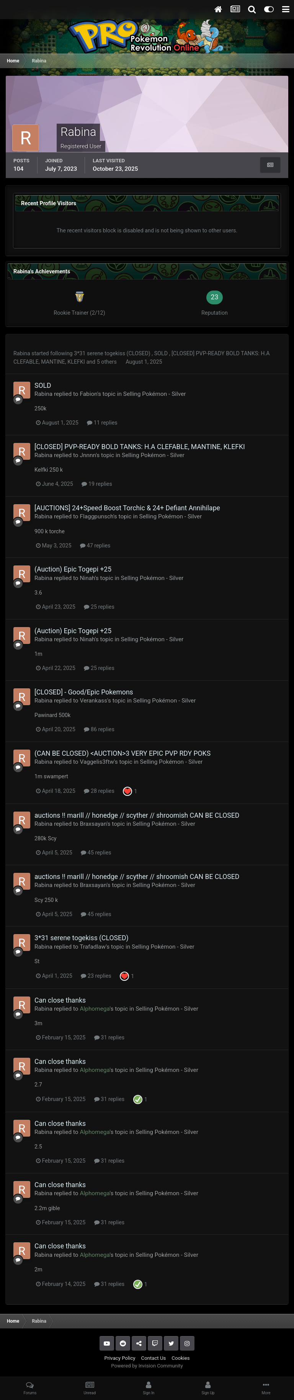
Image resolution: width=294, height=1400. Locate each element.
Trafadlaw (93, 946)
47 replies (95, 545)
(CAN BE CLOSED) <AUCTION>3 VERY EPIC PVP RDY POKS (122, 753)
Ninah (87, 578)
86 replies (99, 729)
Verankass (93, 700)
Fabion (88, 393)
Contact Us (153, 1358)
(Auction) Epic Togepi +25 (72, 569)
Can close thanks (60, 1000)
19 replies (97, 484)
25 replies (99, 607)
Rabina (21, 353)
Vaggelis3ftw (97, 761)
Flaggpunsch (96, 516)
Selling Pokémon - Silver (154, 393)
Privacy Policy (119, 1358)
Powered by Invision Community (147, 1366)
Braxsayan (93, 823)
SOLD (161, 353)
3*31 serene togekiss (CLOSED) (113, 353)
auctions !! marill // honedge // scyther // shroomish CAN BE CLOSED (136, 815)
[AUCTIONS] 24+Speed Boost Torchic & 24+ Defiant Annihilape (127, 508)
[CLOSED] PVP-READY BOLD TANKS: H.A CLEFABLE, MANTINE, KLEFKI (139, 447)
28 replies (99, 791)
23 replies (96, 976)
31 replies (109, 1037)
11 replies (102, 423)
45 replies (96, 852)
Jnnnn (88, 455)
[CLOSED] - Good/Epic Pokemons (83, 692)
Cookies (180, 1358)
